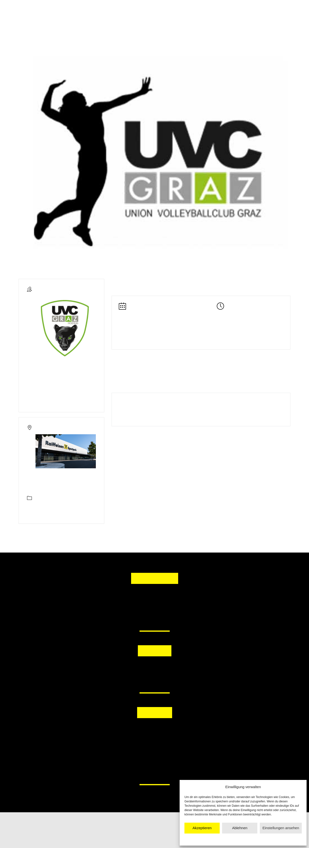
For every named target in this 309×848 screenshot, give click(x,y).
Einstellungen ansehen (280, 828)
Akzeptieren (201, 828)
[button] (129, 668)
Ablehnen (239, 828)
